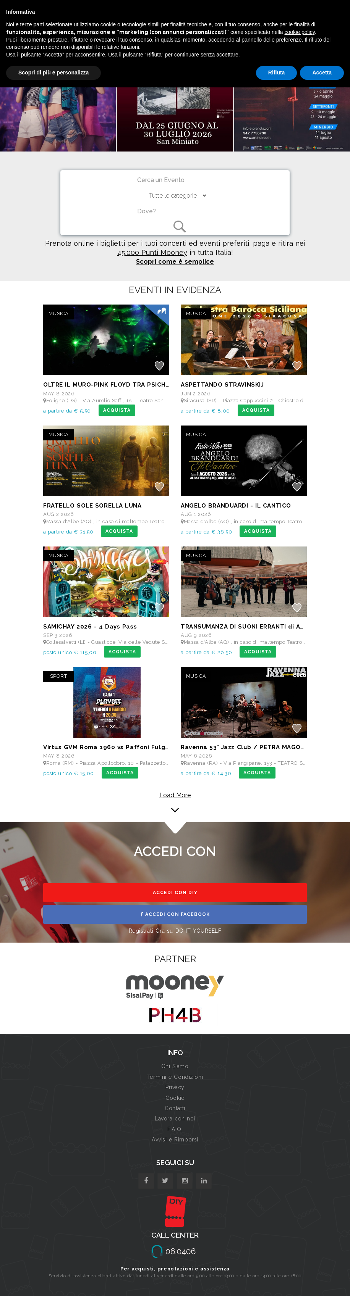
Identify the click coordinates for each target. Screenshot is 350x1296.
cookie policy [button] (300, 32)
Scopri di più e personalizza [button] (53, 72)
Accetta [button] (322, 72)
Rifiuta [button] (276, 72)
